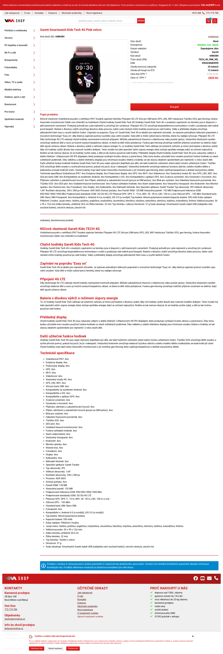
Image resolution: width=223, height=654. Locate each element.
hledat (141, 20)
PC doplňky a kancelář (21, 45)
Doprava (52, 13)
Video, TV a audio (21, 82)
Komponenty (21, 60)
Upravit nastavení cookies (90, 616)
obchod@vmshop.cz (15, 619)
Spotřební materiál (21, 119)
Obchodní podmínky (72, 13)
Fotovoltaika (21, 67)
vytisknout (213, 36)
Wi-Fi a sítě (21, 52)
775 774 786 (11, 609)
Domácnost (21, 104)
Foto (21, 74)
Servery (21, 38)
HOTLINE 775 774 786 (205, 13)
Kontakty (39, 13)
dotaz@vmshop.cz (14, 628)
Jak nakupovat (12, 13)
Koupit (174, 107)
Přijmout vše (73, 648)
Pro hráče (21, 111)
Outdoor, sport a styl (21, 97)
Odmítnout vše (36, 648)
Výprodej (21, 126)
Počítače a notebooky (21, 30)
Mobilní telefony (21, 89)
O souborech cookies (87, 613)
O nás (27, 13)
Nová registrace (94, 13)
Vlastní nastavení (55, 648)
